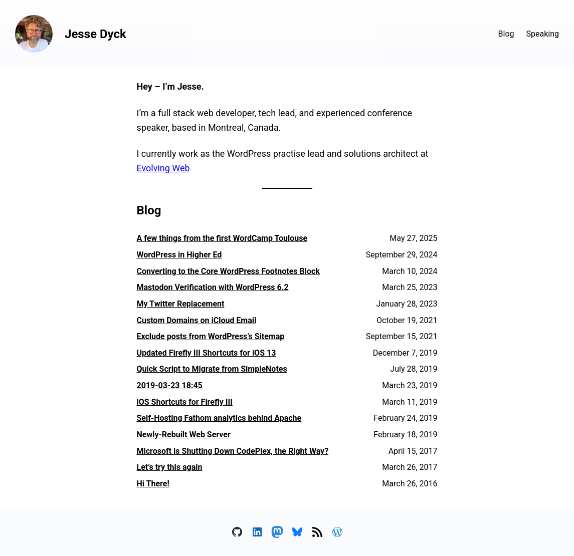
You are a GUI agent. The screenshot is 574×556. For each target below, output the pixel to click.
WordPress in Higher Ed (179, 254)
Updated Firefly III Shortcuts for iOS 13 (206, 353)
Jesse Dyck (95, 34)
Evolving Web (163, 168)
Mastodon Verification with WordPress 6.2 (213, 287)
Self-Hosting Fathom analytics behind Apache (219, 418)
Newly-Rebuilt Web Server (184, 434)
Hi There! (153, 483)
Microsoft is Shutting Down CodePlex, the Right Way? (233, 451)
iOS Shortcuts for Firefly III (185, 402)
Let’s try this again (170, 467)
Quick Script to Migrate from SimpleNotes (212, 369)
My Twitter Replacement (181, 304)
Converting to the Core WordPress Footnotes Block (228, 271)
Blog (506, 34)
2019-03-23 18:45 (170, 385)
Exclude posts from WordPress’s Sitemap (211, 336)
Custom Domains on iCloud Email (197, 320)
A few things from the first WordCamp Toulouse (222, 238)
